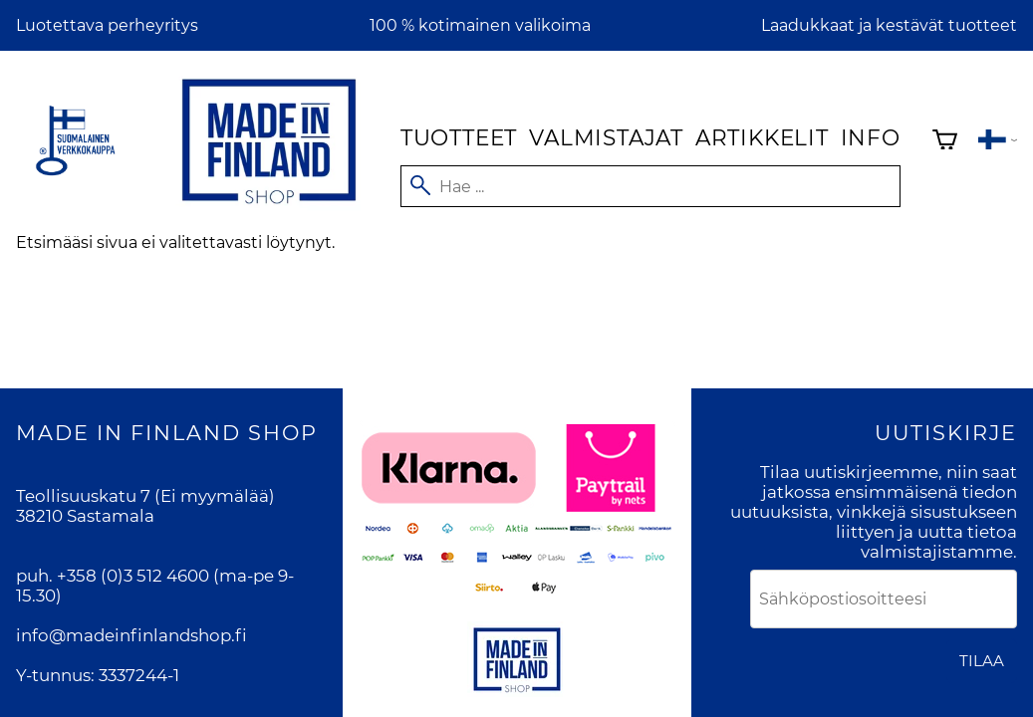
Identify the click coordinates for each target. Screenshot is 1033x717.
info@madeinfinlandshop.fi (131, 635)
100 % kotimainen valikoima (480, 25)
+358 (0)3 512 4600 (133, 576)
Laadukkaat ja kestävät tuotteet (889, 25)
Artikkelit (762, 137)
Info (871, 137)
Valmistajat (606, 137)
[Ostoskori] (944, 141)
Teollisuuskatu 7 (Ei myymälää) (145, 496)
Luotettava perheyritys (107, 25)
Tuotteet (458, 137)
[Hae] (650, 186)
